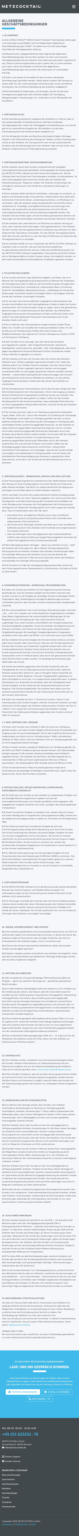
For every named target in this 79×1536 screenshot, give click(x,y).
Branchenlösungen (11, 1475)
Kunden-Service (12, 1461)
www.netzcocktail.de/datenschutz (54, 1069)
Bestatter (6, 1488)
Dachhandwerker (10, 1484)
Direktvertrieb (8, 1506)
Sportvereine (8, 1479)
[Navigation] (74, 6)
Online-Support (12, 1457)
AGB (33, 1524)
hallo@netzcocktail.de (19, 1325)
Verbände (6, 1502)
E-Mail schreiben (56, 1392)
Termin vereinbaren (23, 1392)
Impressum (7, 1524)
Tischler (6, 1497)
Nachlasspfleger (9, 1493)
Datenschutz (22, 1524)
